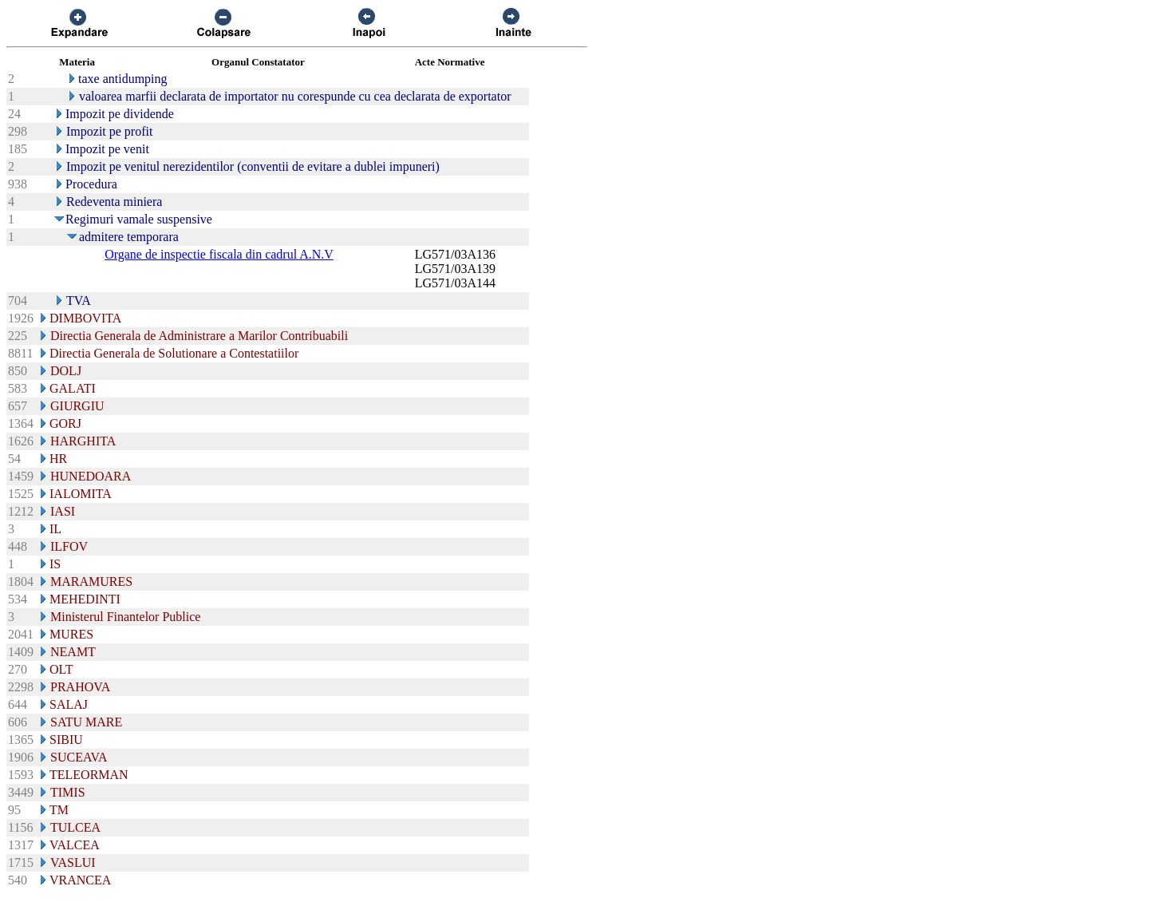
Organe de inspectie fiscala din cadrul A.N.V (219, 254)
